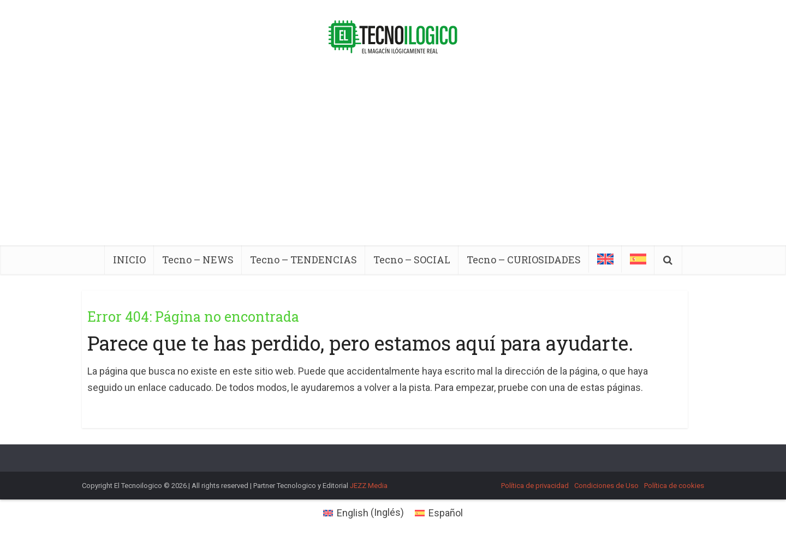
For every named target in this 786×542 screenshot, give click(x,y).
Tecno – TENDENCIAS (303, 259)
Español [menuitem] (445, 513)
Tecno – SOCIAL (411, 259)
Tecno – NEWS (198, 259)
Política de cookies (674, 485)
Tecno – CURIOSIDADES (524, 259)
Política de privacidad (535, 485)
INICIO (129, 259)
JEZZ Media (369, 485)
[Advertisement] (393, 163)
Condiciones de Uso (606, 485)
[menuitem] (605, 259)
